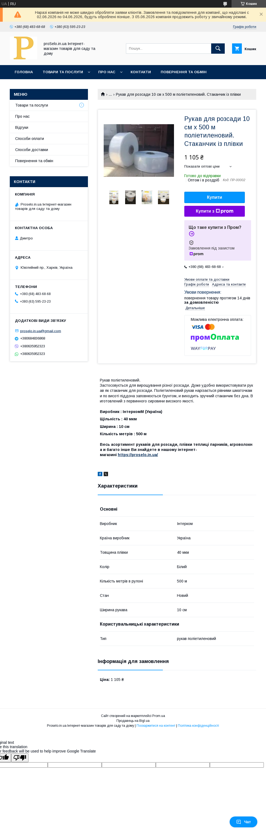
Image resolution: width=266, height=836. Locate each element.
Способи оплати (29, 138)
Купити (214, 197)
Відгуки (21, 127)
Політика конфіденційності (198, 726)
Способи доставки (31, 150)
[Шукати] (218, 48)
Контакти (141, 72)
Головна (24, 72)
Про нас (106, 72)
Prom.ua (158, 716)
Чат (243, 821)
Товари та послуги (63, 72)
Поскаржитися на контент (156, 726)
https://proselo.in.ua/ (138, 455)
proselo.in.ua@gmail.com (40, 331)
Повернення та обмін (184, 72)
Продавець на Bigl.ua (133, 721)
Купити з (214, 211)
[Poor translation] (19, 757)
